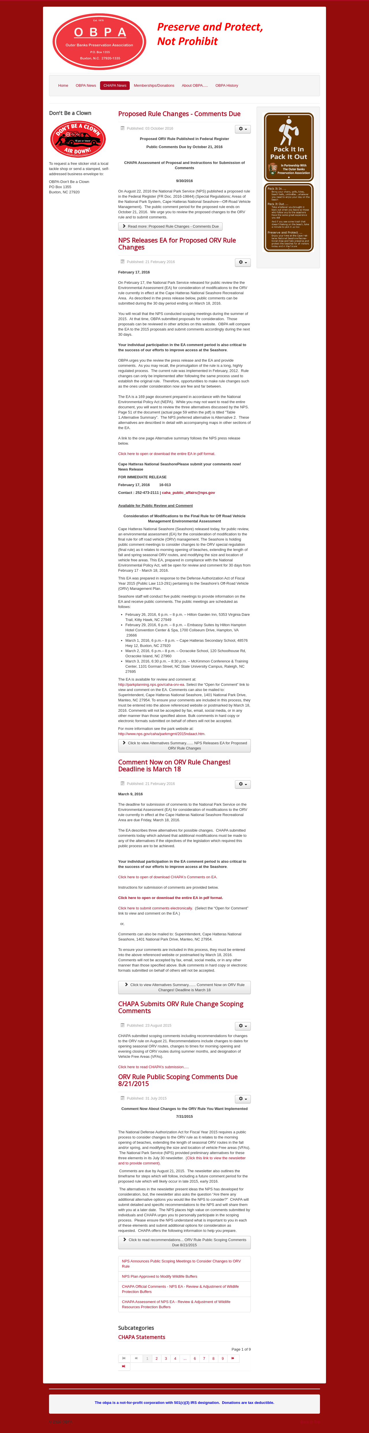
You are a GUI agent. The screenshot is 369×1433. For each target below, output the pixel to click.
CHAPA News (114, 85)
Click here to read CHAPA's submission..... (153, 1067)
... (185, 1358)
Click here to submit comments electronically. (155, 908)
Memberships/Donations (154, 85)
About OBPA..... (195, 85)
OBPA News (86, 85)
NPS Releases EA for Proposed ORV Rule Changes (177, 243)
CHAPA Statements (141, 1337)
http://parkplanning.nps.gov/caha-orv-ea (151, 684)
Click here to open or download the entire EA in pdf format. (166, 454)
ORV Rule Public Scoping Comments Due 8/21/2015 (178, 1080)
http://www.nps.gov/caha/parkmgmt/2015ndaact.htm (161, 734)
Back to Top (310, 1422)
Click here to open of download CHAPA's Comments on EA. (167, 877)
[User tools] (243, 129)
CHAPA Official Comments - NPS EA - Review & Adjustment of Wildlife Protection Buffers (180, 1289)
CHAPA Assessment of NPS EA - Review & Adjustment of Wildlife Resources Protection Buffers (176, 1304)
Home (63, 85)
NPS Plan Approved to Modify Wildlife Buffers (159, 1276)
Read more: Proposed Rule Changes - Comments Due (170, 226)
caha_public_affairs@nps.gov (188, 492)
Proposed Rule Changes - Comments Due (179, 113)
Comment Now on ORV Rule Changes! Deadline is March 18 (174, 765)
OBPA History (226, 85)
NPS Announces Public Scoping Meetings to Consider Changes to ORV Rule (181, 1263)
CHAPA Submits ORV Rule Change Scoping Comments (180, 1007)
